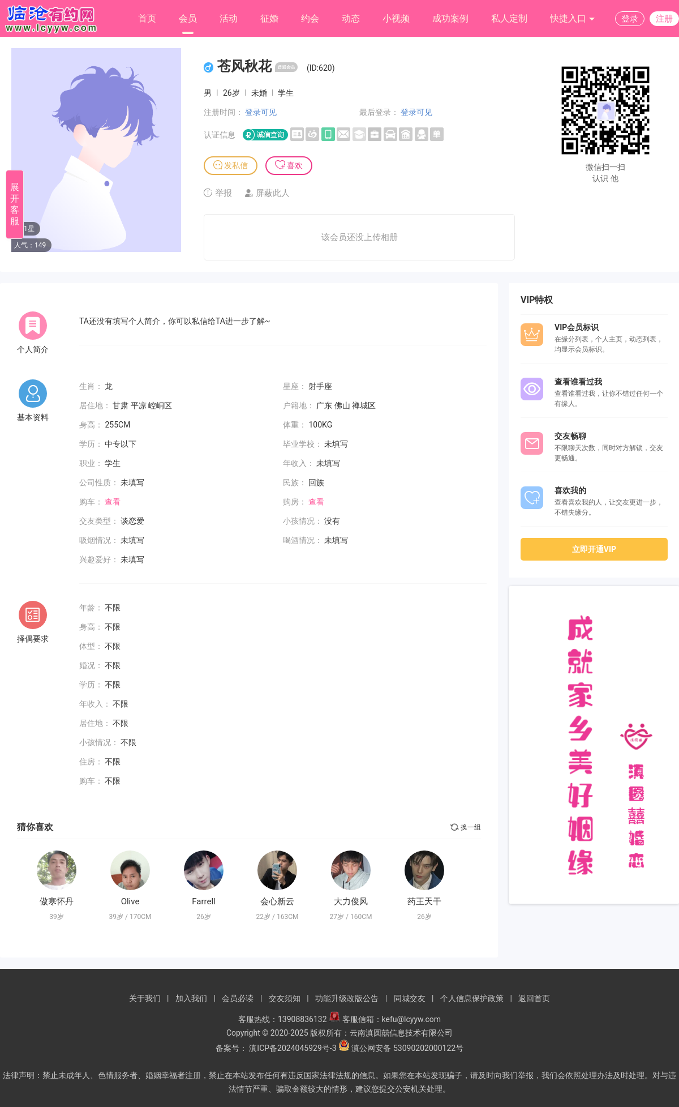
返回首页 (534, 998)
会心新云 (277, 901)
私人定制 (509, 18)
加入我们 (191, 998)
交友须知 (284, 998)
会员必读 (237, 998)
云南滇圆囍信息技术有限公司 (401, 1032)
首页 (147, 18)
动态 (351, 18)
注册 (664, 19)
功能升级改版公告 (347, 998)
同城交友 (410, 998)
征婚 (269, 18)
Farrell (203, 901)
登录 (629, 19)
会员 (188, 18)
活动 (229, 18)
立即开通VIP (594, 549)
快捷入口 (572, 19)
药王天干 (424, 901)
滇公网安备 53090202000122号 (407, 1048)
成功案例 (450, 18)
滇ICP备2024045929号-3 (292, 1048)
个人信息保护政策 (472, 998)
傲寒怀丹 (57, 901)
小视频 (396, 18)
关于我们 (145, 998)
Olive (130, 901)
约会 (310, 18)
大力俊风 (351, 901)
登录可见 (261, 112)
